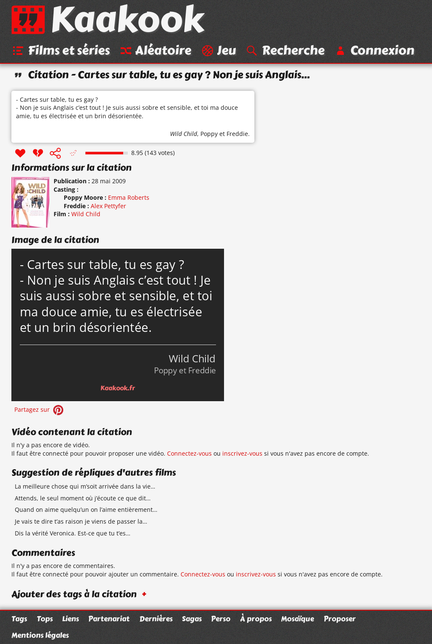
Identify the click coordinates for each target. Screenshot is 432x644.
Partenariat (109, 618)
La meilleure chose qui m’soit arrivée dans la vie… (85, 486)
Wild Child (183, 134)
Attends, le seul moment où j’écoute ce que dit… (83, 498)
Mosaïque (297, 618)
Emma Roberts (128, 197)
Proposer (340, 618)
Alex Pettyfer (108, 206)
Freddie (237, 134)
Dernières (156, 618)
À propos (256, 618)
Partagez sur (39, 409)
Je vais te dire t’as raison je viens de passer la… (81, 521)
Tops (45, 618)
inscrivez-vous (242, 453)
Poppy (209, 134)
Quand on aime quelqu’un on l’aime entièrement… (86, 509)
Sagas (192, 618)
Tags (19, 618)
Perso (220, 618)
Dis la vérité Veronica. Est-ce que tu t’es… (72, 533)
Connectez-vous (189, 453)
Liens (70, 618)
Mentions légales (40, 635)
